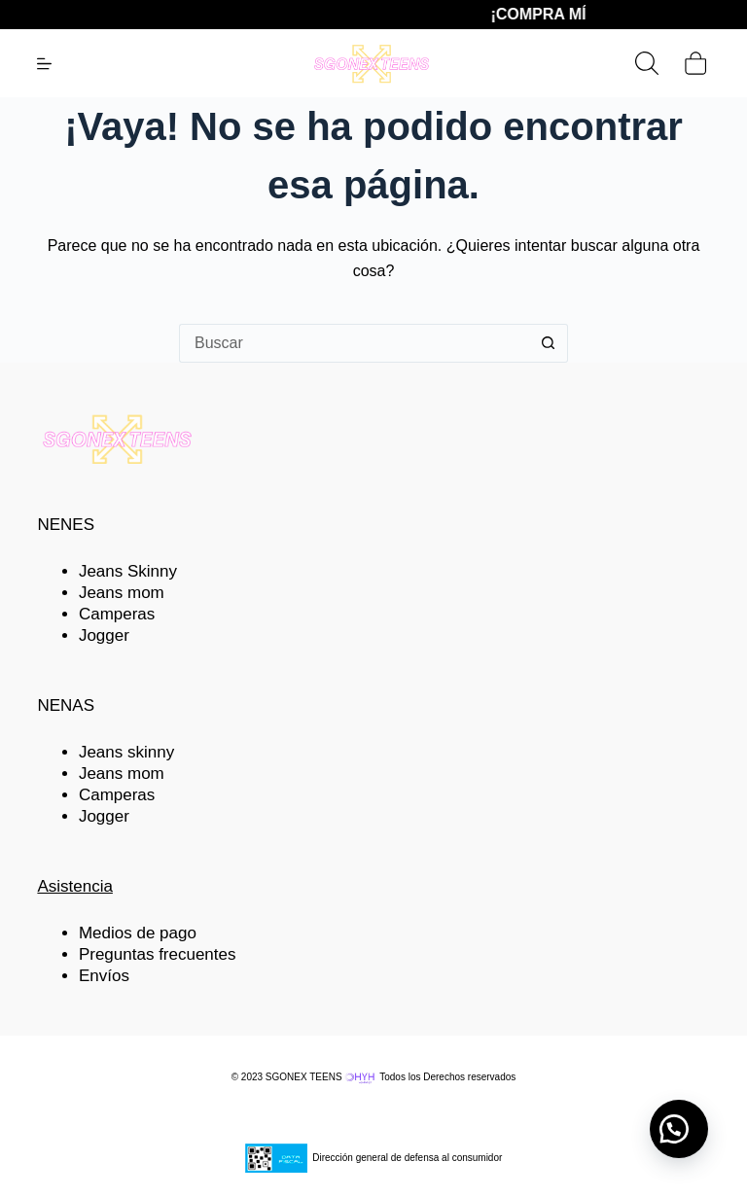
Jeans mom (121, 592)
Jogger (104, 635)
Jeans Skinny (128, 571)
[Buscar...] (354, 343)
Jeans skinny (126, 752)
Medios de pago (137, 933)
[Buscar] (646, 63)
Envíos (104, 976)
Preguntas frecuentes (157, 954)
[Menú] (44, 63)
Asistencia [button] (74, 886)
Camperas (117, 614)
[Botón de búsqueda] (548, 343)
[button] (679, 1129)
